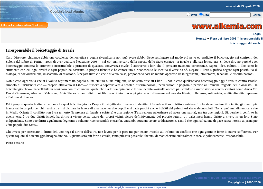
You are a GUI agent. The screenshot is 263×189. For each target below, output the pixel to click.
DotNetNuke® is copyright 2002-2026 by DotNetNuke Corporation (131, 183)
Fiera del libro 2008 (223, 38)
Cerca (257, 14)
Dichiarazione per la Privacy (241, 173)
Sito (206, 14)
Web (194, 14)
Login (257, 33)
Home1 (201, 38)
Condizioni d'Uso (207, 173)
